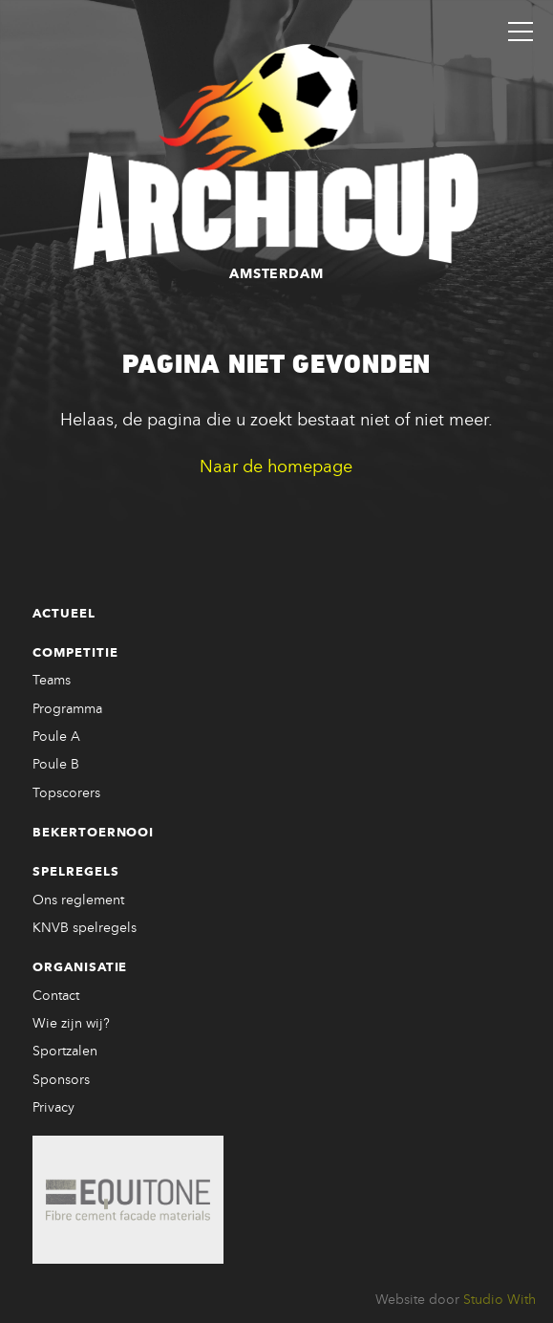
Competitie (75, 653)
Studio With (499, 1300)
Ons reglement (78, 900)
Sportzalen (64, 1051)
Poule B (55, 764)
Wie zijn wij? (71, 1023)
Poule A (56, 737)
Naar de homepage (276, 467)
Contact (55, 996)
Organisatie (80, 968)
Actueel (64, 614)
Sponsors (61, 1080)
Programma (67, 709)
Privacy (53, 1108)
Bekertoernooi (93, 833)
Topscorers (66, 793)
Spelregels (75, 872)
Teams (51, 680)
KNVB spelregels (84, 928)
